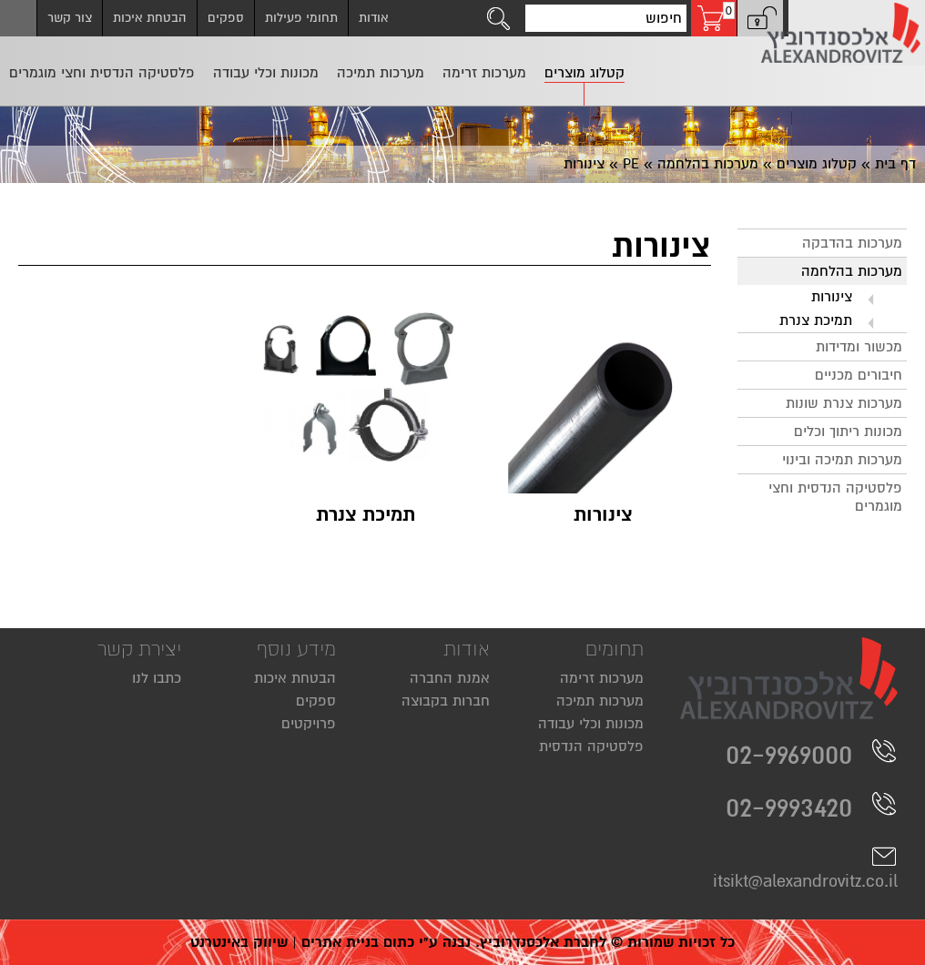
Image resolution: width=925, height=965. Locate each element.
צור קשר (69, 17)
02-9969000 (812, 754)
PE (631, 164)
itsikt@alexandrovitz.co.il (805, 867)
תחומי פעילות (301, 17)
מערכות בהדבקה (852, 243)
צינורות (831, 297)
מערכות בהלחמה (707, 164)
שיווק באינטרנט (239, 942)
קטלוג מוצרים (817, 164)
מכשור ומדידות (859, 347)
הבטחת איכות (150, 17)
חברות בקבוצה (446, 701)
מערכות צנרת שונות (844, 403)
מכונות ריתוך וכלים (848, 431)
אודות (374, 17)
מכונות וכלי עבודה (591, 724)
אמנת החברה (450, 678)
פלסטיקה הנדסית (591, 746)
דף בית (895, 164)
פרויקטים (308, 724)
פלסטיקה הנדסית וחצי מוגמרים (835, 497)
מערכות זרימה (602, 678)
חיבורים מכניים (858, 375)
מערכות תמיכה (600, 701)
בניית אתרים (340, 942)
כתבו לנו (156, 678)
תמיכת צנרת (815, 320)
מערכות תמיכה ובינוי (842, 460)
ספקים (226, 17)
